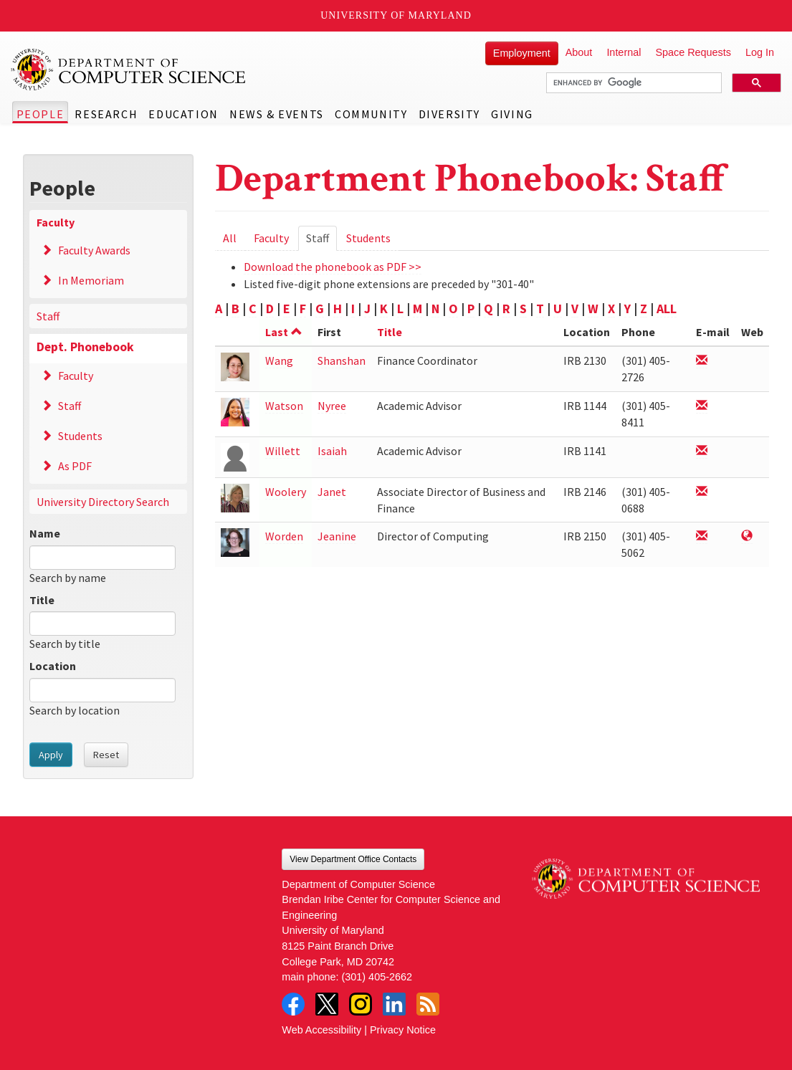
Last (283, 332)
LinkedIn (394, 1004)
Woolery (285, 491)
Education (183, 114)
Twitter (326, 1004)
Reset (106, 754)
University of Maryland (396, 15)
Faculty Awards (94, 250)
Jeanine (337, 536)
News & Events (276, 114)
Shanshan (342, 360)
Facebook (293, 1004)
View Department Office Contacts (353, 859)
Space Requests (693, 52)
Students (80, 436)
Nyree (332, 405)
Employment (521, 53)
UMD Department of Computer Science (129, 69)
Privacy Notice (403, 1030)
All (230, 238)
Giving (512, 114)
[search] (632, 83)
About (579, 52)
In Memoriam (91, 280)
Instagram (360, 1004)
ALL (667, 308)
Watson (284, 405)
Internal (623, 52)
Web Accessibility (321, 1030)
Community (371, 114)
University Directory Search (103, 502)
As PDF (75, 466)
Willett (282, 451)
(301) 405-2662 (377, 977)
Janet (332, 491)
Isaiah (332, 451)
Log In (759, 52)
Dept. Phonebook (85, 347)
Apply (51, 754)
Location (52, 666)
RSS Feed (427, 1004)
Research (106, 114)
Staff (48, 316)
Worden (284, 536)
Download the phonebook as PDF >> (332, 266)
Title (41, 600)
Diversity (449, 114)
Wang (279, 360)
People (40, 114)
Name (44, 533)
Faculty (56, 222)
